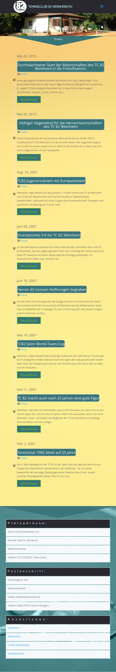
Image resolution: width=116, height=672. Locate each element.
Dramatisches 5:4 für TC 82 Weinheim (49, 235)
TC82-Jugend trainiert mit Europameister (51, 180)
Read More (29, 99)
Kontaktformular (16, 653)
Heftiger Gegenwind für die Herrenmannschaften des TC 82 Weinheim (60, 124)
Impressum (13, 628)
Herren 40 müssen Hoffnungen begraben (52, 289)
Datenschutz (14, 636)
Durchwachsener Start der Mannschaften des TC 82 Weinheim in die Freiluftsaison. (60, 66)
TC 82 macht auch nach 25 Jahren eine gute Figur (58, 398)
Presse (23, 74)
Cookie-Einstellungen (18, 645)
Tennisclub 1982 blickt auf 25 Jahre (46, 452)
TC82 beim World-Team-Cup (41, 343)
